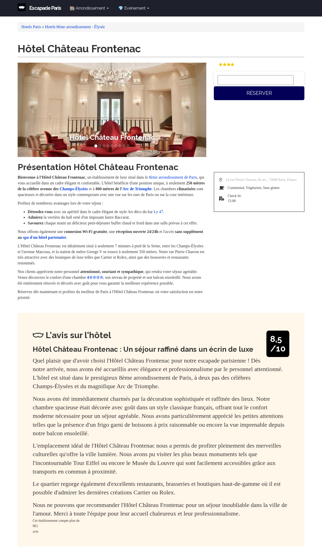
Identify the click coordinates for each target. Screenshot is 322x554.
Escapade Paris (45, 8)
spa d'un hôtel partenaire (44, 237)
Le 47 (158, 212)
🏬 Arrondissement (89, 8)
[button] (32, 110)
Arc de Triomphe (137, 189)
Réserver (259, 93)
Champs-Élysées (74, 189)
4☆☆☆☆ (95, 277)
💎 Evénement (133, 8)
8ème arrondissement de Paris (173, 177)
